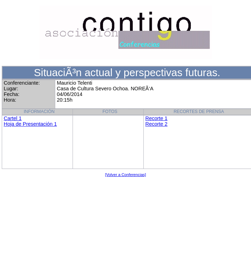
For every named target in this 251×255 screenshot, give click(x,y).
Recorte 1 (157, 118)
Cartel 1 (13, 118)
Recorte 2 (157, 124)
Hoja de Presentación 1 (30, 124)
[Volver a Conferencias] (125, 174)
